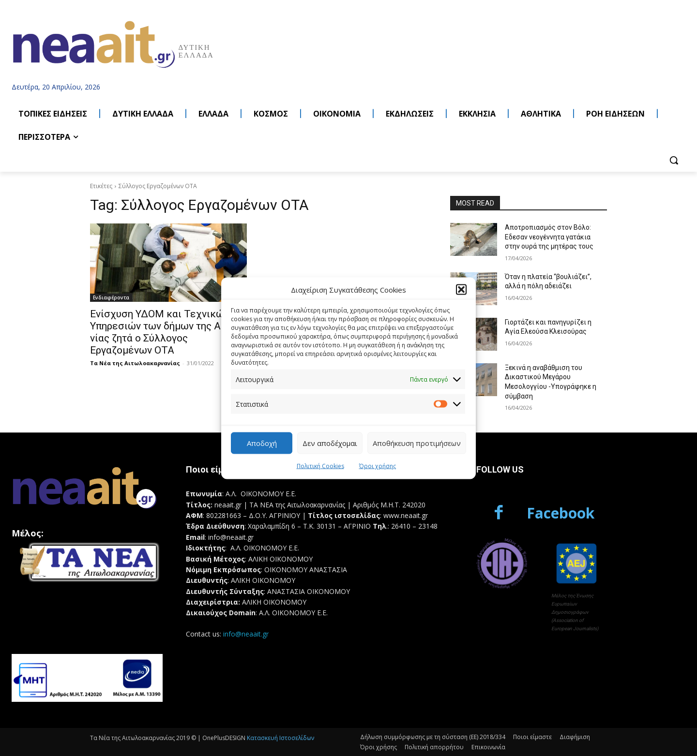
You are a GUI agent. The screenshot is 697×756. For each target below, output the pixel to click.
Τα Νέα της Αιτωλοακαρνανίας (135, 363)
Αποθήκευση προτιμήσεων (417, 443)
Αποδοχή (262, 443)
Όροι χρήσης (377, 465)
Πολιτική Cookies (320, 465)
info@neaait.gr (246, 633)
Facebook (560, 513)
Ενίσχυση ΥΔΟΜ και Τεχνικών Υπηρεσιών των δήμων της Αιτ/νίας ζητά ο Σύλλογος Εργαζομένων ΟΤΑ (161, 332)
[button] (461, 290)
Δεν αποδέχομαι (330, 443)
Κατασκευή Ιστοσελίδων (280, 738)
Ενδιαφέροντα (111, 297)
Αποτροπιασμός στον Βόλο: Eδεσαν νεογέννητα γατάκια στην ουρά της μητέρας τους (549, 236)
